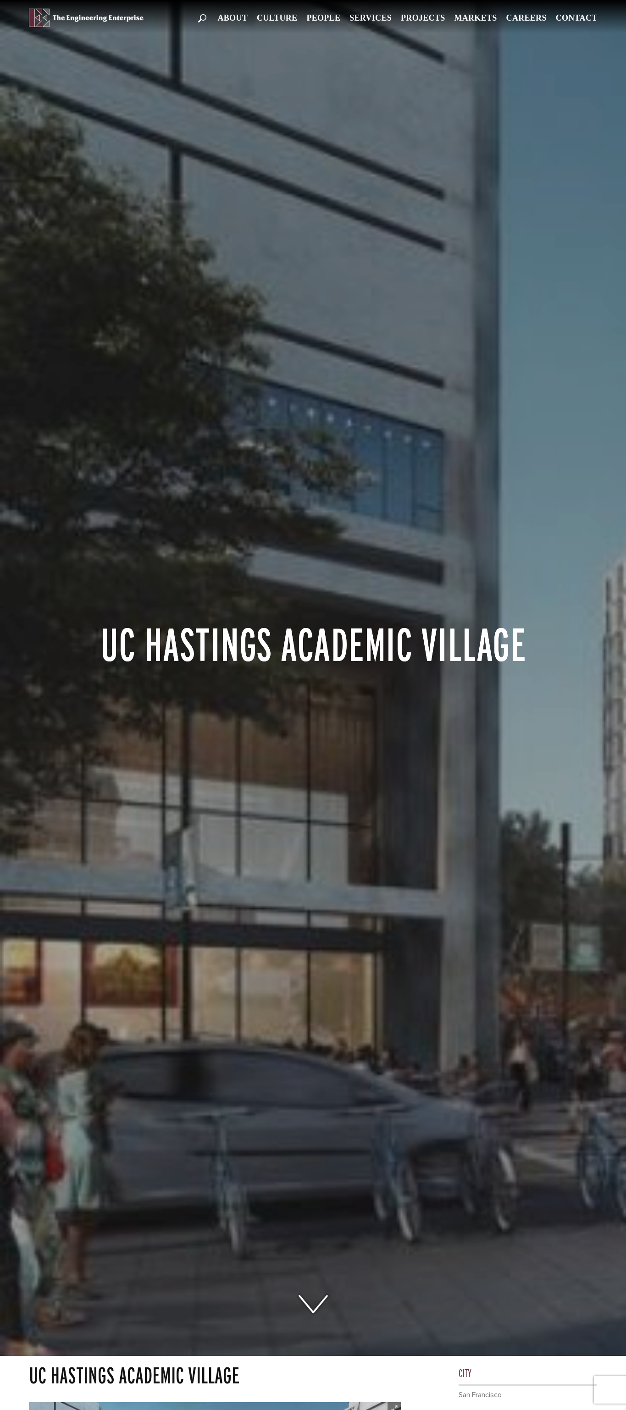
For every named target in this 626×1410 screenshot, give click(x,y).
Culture (277, 17)
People (323, 17)
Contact (577, 17)
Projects (423, 17)
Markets (475, 17)
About (232, 17)
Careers (526, 17)
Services (370, 17)
